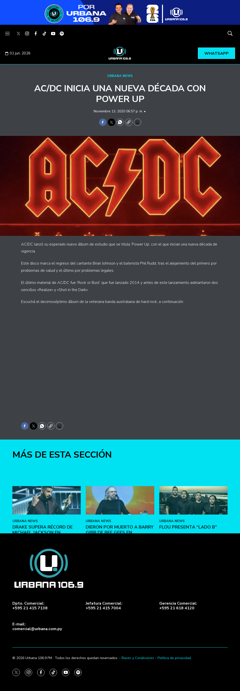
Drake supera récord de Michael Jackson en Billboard (42, 577)
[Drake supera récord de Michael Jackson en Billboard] (46, 545)
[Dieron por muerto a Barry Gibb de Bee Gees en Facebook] (120, 545)
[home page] (120, 53)
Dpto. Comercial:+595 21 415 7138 (30, 606)
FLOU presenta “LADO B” (188, 572)
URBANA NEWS (120, 76)
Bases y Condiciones (138, 658)
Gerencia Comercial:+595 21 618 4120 (178, 606)
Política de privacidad (174, 658)
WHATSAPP (216, 53)
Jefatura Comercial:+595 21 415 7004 (104, 606)
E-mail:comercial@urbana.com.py (37, 626)
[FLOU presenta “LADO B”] (193, 545)
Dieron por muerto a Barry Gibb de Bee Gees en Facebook (120, 577)
